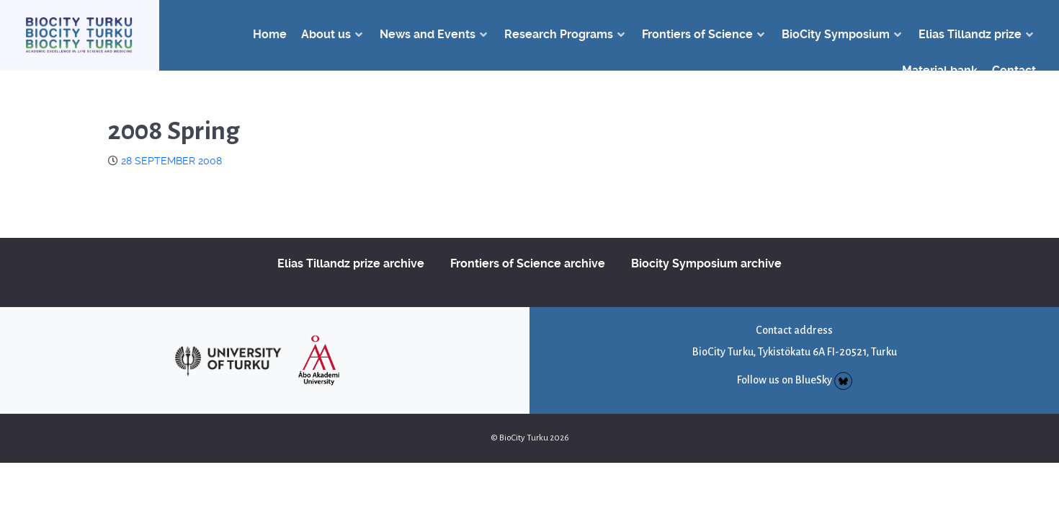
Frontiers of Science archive (527, 263)
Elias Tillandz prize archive (350, 263)
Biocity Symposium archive (706, 263)
